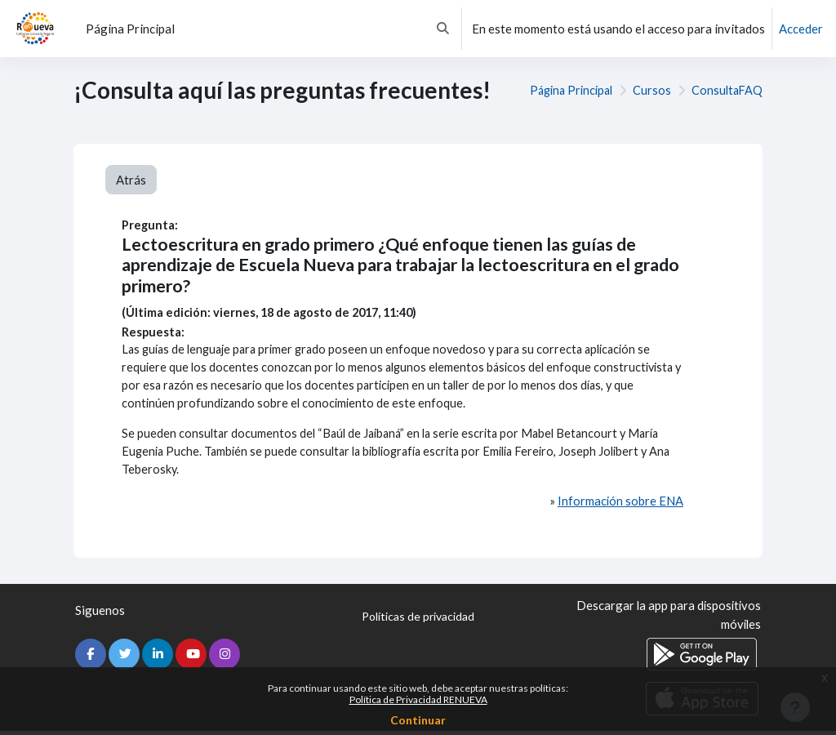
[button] (443, 28)
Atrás (131, 179)
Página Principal (565, 90)
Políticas (418, 621)
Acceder (801, 28)
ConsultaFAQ (726, 90)
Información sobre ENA (620, 505)
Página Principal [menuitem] (130, 28)
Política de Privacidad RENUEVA (418, 699)
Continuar (418, 720)
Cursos (649, 90)
